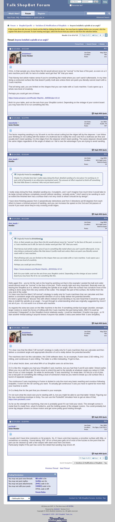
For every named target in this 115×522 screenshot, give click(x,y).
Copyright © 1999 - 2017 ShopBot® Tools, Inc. (57, 514)
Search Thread (91, 44)
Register (41, 14)
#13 (105, 154)
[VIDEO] (38, 486)
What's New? (14, 14)
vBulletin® (57, 509)
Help (105, 2)
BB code (38, 478)
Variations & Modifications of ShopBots (51, 25)
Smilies (38, 481)
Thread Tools (79, 44)
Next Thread (65, 468)
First (95, 35)
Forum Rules (40, 492)
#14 (105, 218)
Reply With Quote (99, 113)
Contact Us (73, 498)
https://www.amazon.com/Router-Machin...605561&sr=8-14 (34, 98)
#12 (105, 118)
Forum (28, 14)
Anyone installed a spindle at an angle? (32, 40)
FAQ (17, 17)
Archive (99, 498)
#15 (105, 327)
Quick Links (38, 17)
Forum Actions (25, 17)
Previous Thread (51, 468)
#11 (105, 48)
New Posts (11, 17)
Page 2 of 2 (86, 35)
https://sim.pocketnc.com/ (20, 399)
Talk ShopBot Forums (86, 498)
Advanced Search (102, 17)
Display (102, 44)
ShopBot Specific (25, 25)
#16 (105, 421)
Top (105, 463)
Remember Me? (76, 5)
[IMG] (37, 483)
